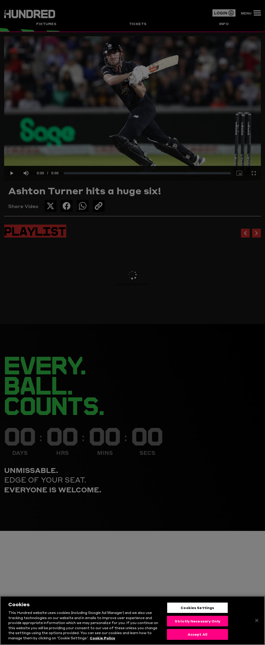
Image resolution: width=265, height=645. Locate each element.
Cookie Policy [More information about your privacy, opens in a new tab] (102, 639)
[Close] (256, 622)
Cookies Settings (197, 609)
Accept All (197, 636)
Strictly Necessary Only (197, 622)
